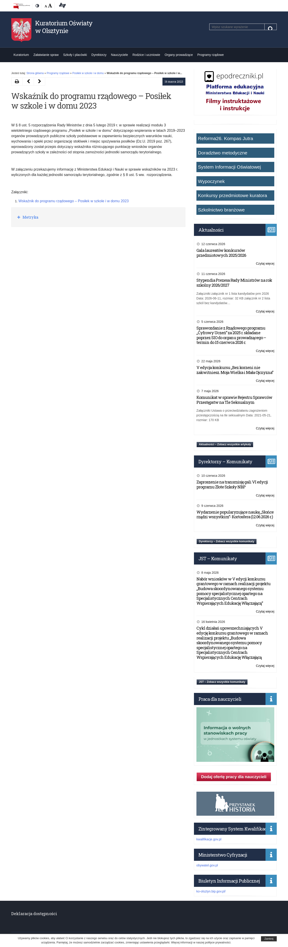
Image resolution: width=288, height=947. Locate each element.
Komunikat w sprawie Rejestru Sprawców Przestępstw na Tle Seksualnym (234, 400)
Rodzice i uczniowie (146, 55)
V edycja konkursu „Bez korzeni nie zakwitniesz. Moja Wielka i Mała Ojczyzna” (234, 370)
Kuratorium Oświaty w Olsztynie (63, 27)
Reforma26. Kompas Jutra (225, 138)
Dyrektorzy (98, 55)
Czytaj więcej (265, 263)
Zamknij (268, 938)
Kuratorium (21, 55)
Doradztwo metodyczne (222, 152)
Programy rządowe (210, 55)
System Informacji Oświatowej (229, 166)
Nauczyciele (119, 55)
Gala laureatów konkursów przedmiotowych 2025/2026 (221, 253)
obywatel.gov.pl (207, 865)
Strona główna (35, 73)
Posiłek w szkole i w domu (88, 73)
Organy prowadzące (179, 55)
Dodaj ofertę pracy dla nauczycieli (233, 777)
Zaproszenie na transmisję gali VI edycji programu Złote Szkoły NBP (232, 484)
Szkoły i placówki (75, 55)
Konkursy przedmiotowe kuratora (232, 195)
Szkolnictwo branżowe (221, 209)
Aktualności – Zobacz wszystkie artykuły (225, 444)
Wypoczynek (211, 181)
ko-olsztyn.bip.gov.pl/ (211, 891)
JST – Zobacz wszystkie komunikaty (222, 681)
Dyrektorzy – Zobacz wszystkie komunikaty (226, 541)
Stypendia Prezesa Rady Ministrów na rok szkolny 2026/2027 (234, 282)
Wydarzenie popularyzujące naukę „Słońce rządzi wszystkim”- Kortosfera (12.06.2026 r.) (235, 514)
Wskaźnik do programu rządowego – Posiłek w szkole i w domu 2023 (73, 201)
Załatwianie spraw (45, 55)
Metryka (30, 217)
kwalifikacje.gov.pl (208, 839)
